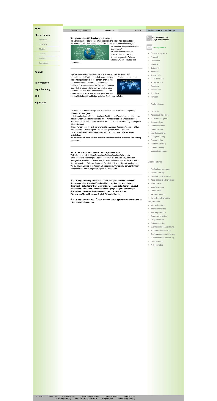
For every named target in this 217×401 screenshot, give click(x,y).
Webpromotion (157, 245)
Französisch (44, 63)
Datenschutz (52, 396)
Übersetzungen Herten (80, 181)
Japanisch (155, 72)
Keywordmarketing (159, 216)
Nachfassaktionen (158, 133)
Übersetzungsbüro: (159, 54)
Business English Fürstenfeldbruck (104, 194)
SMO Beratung (129, 396)
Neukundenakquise (159, 119)
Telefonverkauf (157, 129)
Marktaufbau (156, 184)
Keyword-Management (90, 396)
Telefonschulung (158, 126)
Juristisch (43, 44)
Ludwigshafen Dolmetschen (117, 186)
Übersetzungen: (43, 35)
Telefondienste (42, 83)
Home (38, 28)
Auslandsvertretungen (160, 169)
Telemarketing (157, 140)
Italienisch (155, 68)
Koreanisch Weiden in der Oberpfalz (98, 191)
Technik (42, 54)
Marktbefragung (157, 187)
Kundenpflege (157, 122)
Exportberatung (42, 89)
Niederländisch (157, 79)
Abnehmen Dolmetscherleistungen (98, 189)
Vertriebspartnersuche (160, 198)
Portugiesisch (157, 82)
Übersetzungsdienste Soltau (83, 183)
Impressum (40, 102)
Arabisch (154, 57)
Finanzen (43, 40)
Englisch (42, 58)
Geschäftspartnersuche (161, 176)
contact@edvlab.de (159, 47)
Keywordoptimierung (63, 398)
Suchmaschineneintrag (161, 230)
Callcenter (155, 111)
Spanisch (155, 93)
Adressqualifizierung (160, 115)
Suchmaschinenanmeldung (162, 227)
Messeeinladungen (159, 151)
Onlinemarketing (158, 223)
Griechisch (155, 64)
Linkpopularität (157, 220)
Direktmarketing (157, 147)
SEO (37, 96)
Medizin (42, 49)
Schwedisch (156, 90)
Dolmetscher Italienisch (124, 181)
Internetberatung (158, 205)
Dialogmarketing (158, 137)
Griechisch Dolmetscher (102, 181)
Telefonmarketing (158, 144)
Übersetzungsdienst (79, 31)
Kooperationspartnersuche (162, 180)
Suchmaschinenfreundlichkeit (86, 398)
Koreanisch (155, 75)
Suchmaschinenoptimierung (163, 234)
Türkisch (154, 97)
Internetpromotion (158, 212)
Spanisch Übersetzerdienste (108, 183)
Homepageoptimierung (126, 398)
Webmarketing (157, 241)
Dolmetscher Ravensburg (93, 186)
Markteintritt (156, 191)
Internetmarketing (158, 209)
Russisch (155, 86)
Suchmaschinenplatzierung (162, 238)
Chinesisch (155, 61)
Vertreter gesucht (158, 194)
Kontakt (38, 72)
